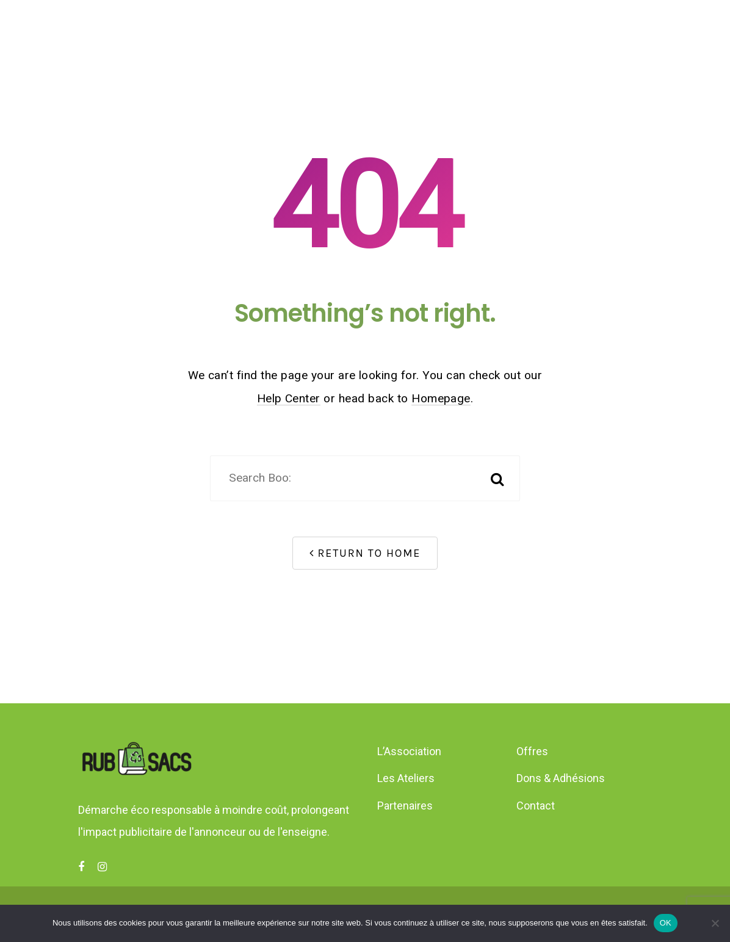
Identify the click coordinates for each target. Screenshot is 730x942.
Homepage (441, 398)
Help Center (288, 398)
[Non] (715, 923)
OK (665, 922)
